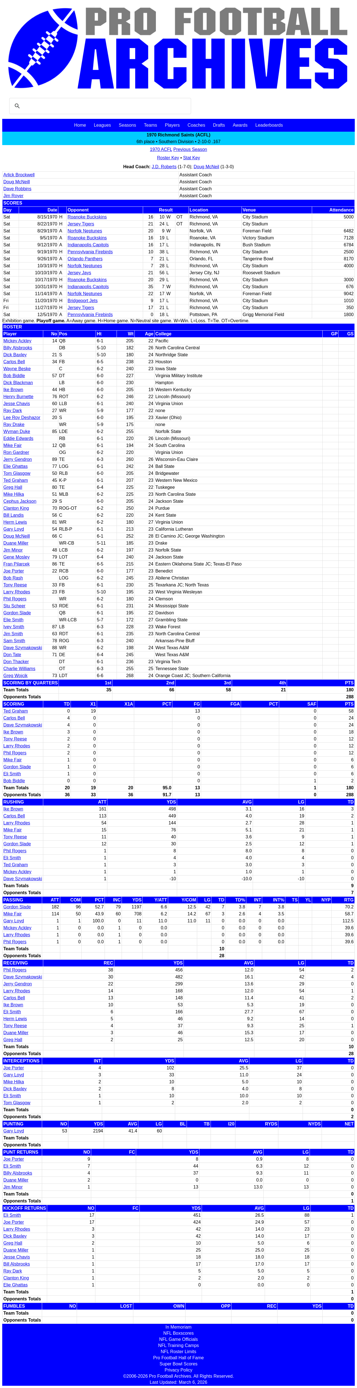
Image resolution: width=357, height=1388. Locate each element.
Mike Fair (12, 445)
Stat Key (191, 157)
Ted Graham (15, 480)
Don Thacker (16, 661)
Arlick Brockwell (19, 174)
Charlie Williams (19, 668)
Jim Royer (13, 195)
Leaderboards (269, 125)
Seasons (127, 125)
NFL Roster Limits (178, 1351)
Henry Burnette (18, 396)
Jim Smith (13, 633)
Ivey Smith (13, 626)
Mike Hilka (13, 494)
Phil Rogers (14, 598)
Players (172, 125)
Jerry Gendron (17, 459)
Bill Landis (13, 515)
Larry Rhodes (16, 592)
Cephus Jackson (19, 501)
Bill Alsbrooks (16, 1264)
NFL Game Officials (178, 1339)
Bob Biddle (14, 375)
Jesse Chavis (16, 403)
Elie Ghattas (15, 466)
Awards (240, 125)
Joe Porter (13, 571)
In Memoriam (178, 1327)
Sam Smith (14, 640)
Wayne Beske (17, 368)
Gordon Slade (17, 612)
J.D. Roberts (164, 166)
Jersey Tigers (80, 224)
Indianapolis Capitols (88, 244)
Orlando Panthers (84, 258)
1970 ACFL (161, 149)
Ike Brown (13, 389)
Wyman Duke (16, 431)
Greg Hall (12, 487)
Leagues (102, 125)
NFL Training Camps (178, 1345)
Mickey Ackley (17, 340)
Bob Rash (13, 578)
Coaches (196, 125)
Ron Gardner (16, 452)
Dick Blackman (18, 382)
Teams (150, 125)
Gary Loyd (13, 529)
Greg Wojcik (15, 675)
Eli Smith (12, 773)
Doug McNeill (16, 181)
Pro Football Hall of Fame (178, 1357)
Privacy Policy (178, 1370)
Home (80, 125)
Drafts (219, 125)
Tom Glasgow (16, 473)
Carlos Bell (14, 361)
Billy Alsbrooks (17, 347)
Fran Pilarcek (16, 564)
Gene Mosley (16, 557)
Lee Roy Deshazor (21, 417)
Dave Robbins (17, 188)
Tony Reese (15, 585)
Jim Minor (13, 550)
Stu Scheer (14, 605)
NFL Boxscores (178, 1333)
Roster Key (168, 157)
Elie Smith (13, 619)
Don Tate (12, 654)
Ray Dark (12, 410)
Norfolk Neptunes (84, 230)
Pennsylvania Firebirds (90, 251)
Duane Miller (15, 543)
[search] (99, 106)
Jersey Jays (79, 272)
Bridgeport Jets (82, 300)
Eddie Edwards (18, 438)
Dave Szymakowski (22, 647)
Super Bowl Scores (178, 1363)
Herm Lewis (15, 522)
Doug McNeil (206, 166)
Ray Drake (14, 424)
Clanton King (16, 508)
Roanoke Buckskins (87, 217)
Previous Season (190, 149)
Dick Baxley (15, 354)
